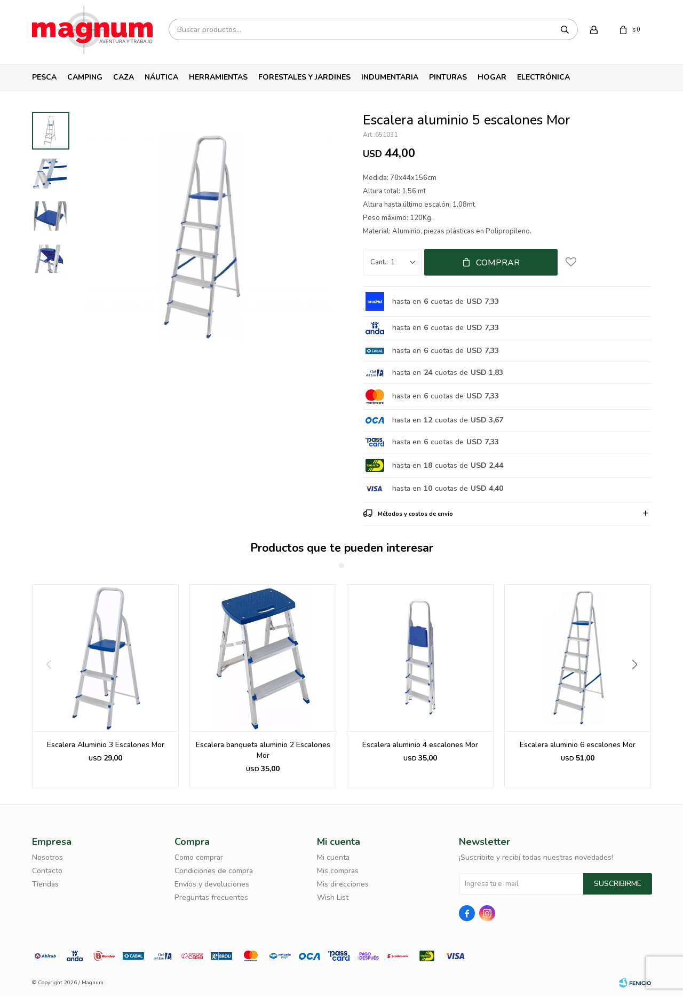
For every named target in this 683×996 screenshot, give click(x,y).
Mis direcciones (343, 884)
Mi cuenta (333, 857)
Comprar (498, 263)
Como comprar (198, 857)
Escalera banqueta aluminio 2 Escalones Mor (263, 750)
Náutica (161, 77)
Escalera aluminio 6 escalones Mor (578, 745)
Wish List (332, 897)
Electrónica (543, 77)
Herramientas (218, 77)
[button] (638, 686)
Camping (84, 77)
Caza (123, 77)
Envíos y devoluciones (211, 884)
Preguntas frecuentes (211, 897)
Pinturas (448, 77)
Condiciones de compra (213, 871)
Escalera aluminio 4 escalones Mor (420, 745)
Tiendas (45, 884)
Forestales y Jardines (304, 77)
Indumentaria (389, 77)
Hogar (492, 77)
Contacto (47, 871)
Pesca (44, 77)
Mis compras (338, 871)
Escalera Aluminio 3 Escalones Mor (105, 745)
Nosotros (47, 857)
